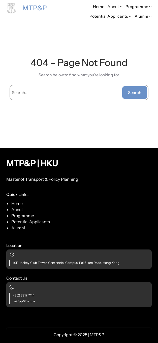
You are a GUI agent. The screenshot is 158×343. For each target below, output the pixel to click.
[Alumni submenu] (143, 16)
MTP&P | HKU (32, 163)
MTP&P (34, 8)
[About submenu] (114, 6)
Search (134, 92)
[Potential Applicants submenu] (110, 16)
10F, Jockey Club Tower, (30, 263)
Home (98, 6)
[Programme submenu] (138, 6)
